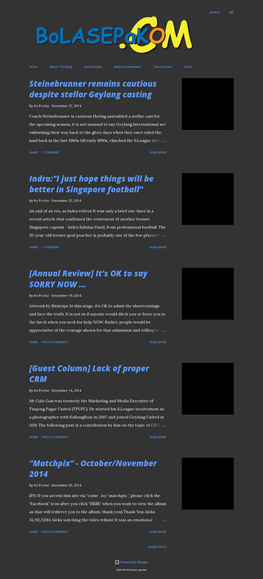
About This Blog (61, 67)
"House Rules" (162, 67)
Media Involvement (127, 67)
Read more (158, 152)
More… (189, 67)
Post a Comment (55, 342)
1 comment (51, 152)
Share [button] (33, 152)
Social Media (93, 67)
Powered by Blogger (131, 562)
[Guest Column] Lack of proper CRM (89, 373)
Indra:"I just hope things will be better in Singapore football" (91, 184)
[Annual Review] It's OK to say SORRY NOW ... (88, 279)
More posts (157, 547)
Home (33, 67)
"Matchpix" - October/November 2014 (93, 468)
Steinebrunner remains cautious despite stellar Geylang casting (93, 89)
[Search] (214, 12)
